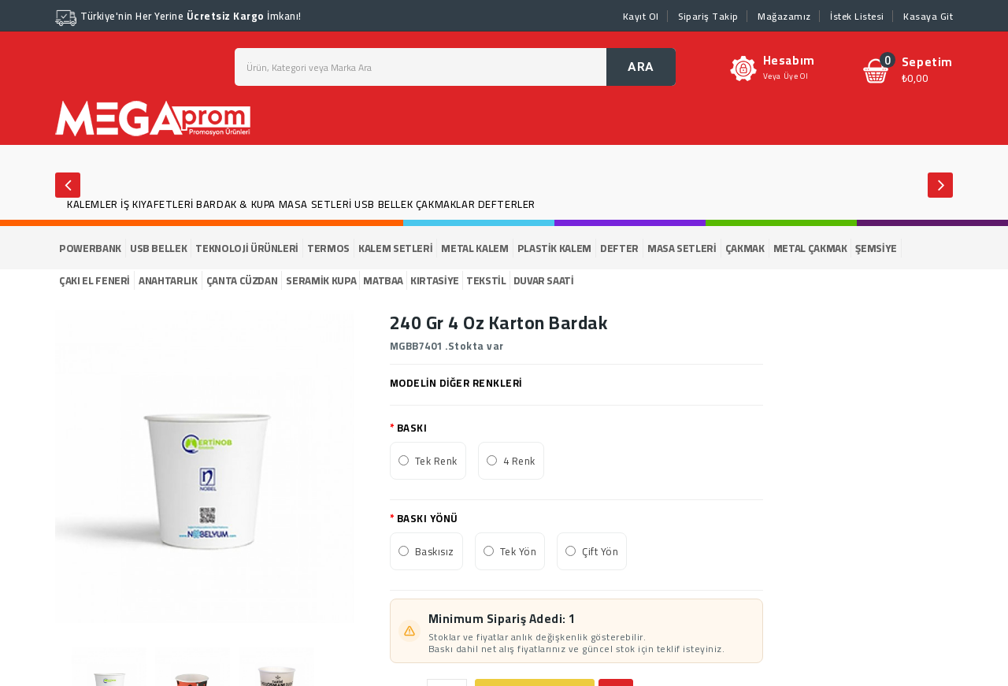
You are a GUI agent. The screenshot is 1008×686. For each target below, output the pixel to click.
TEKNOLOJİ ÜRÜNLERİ (246, 248)
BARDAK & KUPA (236, 204)
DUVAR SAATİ (543, 280)
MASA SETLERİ (315, 204)
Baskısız (434, 551)
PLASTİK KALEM (554, 248)
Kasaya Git (928, 16)
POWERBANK (90, 248)
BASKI (412, 427)
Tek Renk (436, 460)
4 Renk (519, 460)
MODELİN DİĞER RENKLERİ (456, 382)
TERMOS (328, 248)
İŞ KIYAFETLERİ (156, 204)
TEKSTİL (486, 280)
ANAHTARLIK (168, 280)
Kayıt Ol (641, 16)
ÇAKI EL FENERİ (94, 280)
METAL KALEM (474, 248)
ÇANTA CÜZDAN (242, 280)
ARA (641, 67)
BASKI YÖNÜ (427, 518)
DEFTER (619, 248)
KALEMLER (92, 204)
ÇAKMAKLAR (445, 204)
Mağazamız (784, 16)
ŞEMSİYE (876, 248)
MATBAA (383, 280)
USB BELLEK (383, 204)
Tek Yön (518, 551)
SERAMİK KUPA (321, 280)
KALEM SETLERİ (395, 248)
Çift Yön (600, 551)
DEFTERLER (507, 204)
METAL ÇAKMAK (810, 248)
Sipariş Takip (708, 16)
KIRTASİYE (434, 280)
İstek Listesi (857, 16)
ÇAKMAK (745, 248)
